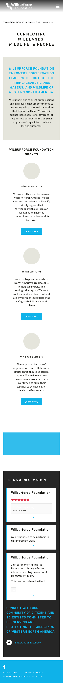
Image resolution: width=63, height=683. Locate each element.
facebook (4, 667)
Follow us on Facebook (28, 642)
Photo (18, 589)
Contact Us (10, 673)
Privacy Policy (34, 673)
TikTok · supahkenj (23, 507)
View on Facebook (21, 517)
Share (39, 517)
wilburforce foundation (27, 676)
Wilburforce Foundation (31, 493)
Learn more (31, 231)
